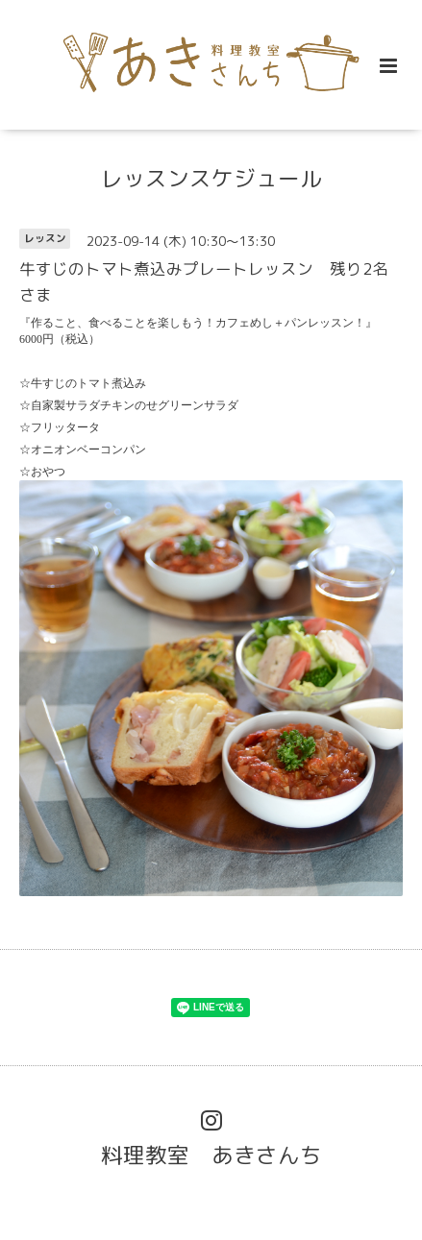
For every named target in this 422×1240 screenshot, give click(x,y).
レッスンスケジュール (211, 178)
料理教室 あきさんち (211, 1155)
